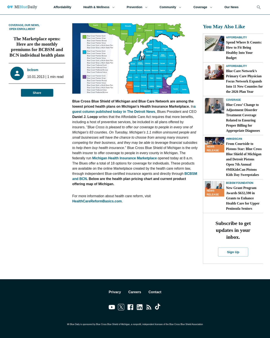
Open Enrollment (22, 29)
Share (37, 93)
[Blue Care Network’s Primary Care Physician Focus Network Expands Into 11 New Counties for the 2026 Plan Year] (214, 72)
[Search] (258, 7)
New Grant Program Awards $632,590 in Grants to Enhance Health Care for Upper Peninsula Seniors (242, 198)
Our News (231, 7)
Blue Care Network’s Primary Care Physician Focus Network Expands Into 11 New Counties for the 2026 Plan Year (244, 81)
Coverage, (16, 25)
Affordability (62, 7)
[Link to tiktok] (158, 307)
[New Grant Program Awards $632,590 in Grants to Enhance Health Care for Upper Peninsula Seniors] (214, 189)
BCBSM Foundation (239, 183)
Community (170, 7)
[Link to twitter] (121, 307)
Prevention (137, 7)
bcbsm (32, 70)
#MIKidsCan (234, 138)
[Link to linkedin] (139, 307)
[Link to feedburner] (149, 307)
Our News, (32, 25)
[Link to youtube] (112, 307)
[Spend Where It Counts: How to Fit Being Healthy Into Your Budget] (214, 43)
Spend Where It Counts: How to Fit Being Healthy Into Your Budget (244, 50)
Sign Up (233, 252)
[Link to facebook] (130, 307)
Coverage (203, 7)
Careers (134, 292)
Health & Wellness (99, 7)
